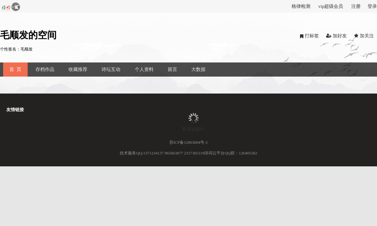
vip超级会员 (330, 6)
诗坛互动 (110, 69)
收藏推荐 (77, 69)
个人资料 (144, 69)
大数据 (198, 69)
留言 (172, 69)
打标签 (309, 36)
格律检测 (301, 6)
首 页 (15, 69)
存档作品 (45, 69)
